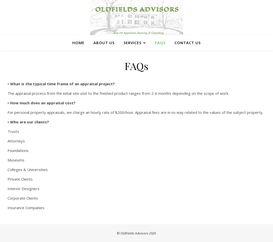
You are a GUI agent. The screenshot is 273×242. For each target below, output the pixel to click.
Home (78, 42)
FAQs (160, 42)
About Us (104, 42)
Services (132, 42)
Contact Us (188, 42)
